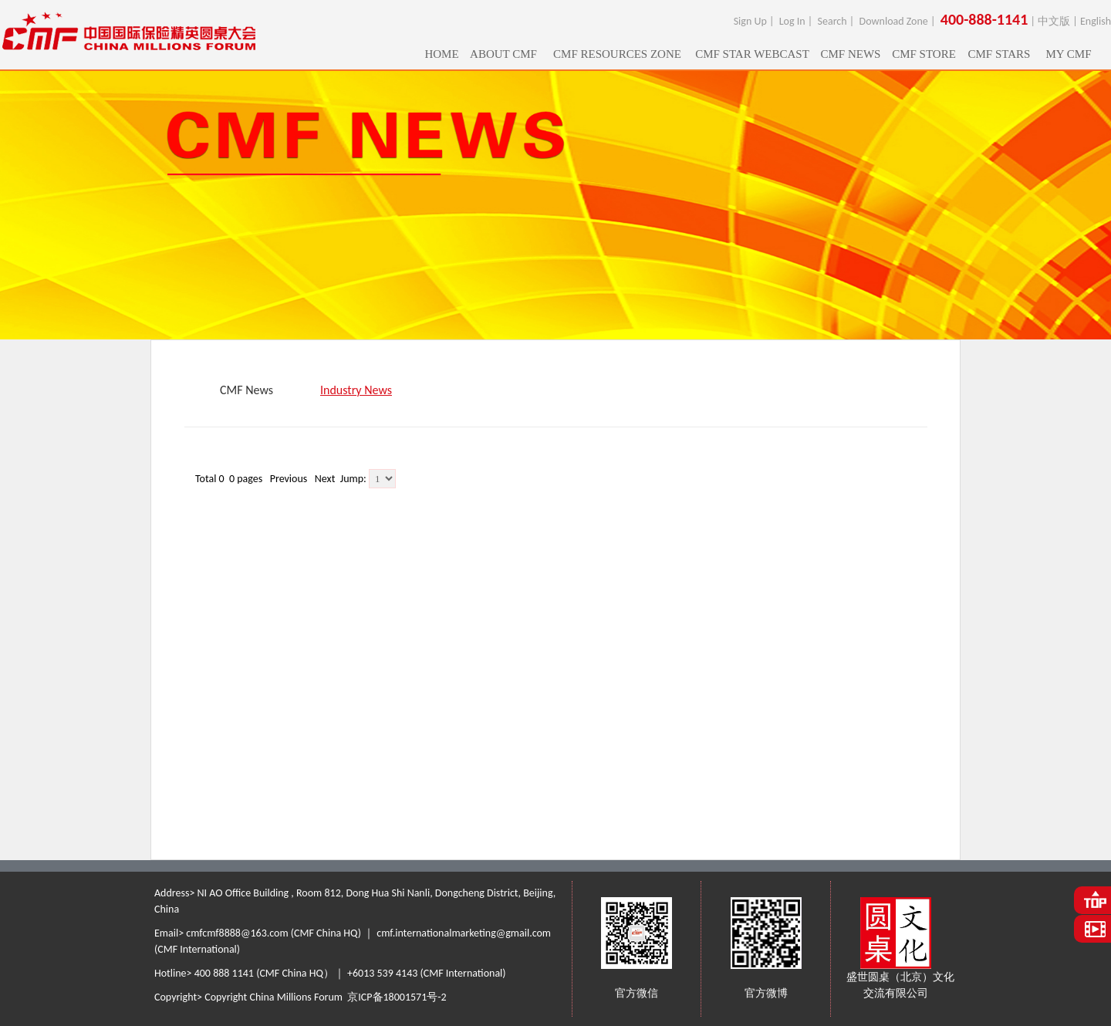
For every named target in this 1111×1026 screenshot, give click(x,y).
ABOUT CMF (503, 54)
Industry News (356, 390)
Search (832, 21)
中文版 (1054, 21)
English (1095, 21)
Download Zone (893, 21)
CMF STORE (924, 54)
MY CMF (1068, 54)
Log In (792, 21)
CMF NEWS (851, 54)
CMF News (246, 390)
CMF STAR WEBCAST (752, 54)
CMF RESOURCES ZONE (617, 54)
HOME (441, 54)
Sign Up (750, 21)
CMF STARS (999, 54)
